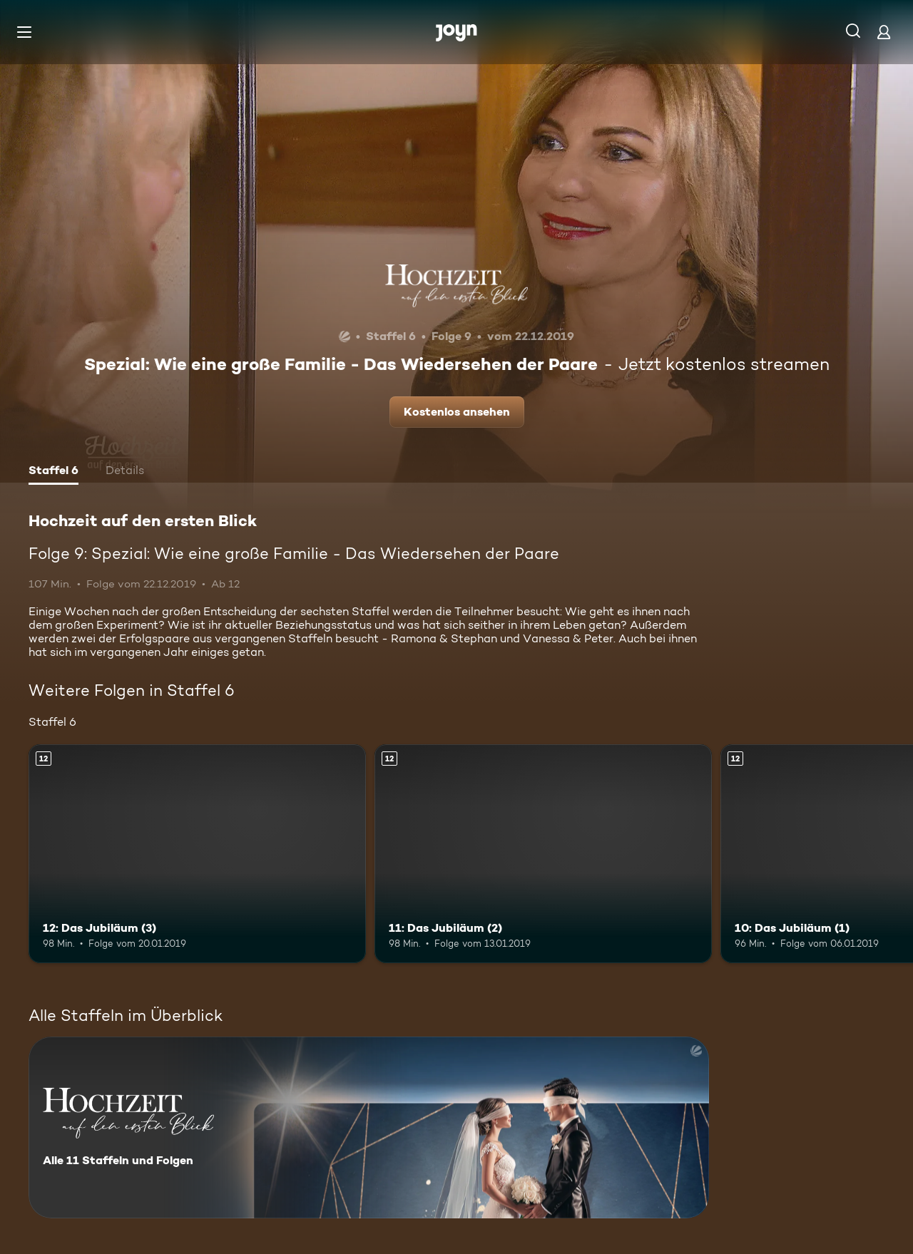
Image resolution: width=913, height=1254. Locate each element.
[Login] (884, 31)
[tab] (53, 472)
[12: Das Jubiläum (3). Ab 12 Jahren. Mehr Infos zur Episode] (197, 853)
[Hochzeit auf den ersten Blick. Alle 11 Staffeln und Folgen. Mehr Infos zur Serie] (369, 1127)
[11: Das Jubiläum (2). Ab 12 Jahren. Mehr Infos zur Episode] (543, 853)
